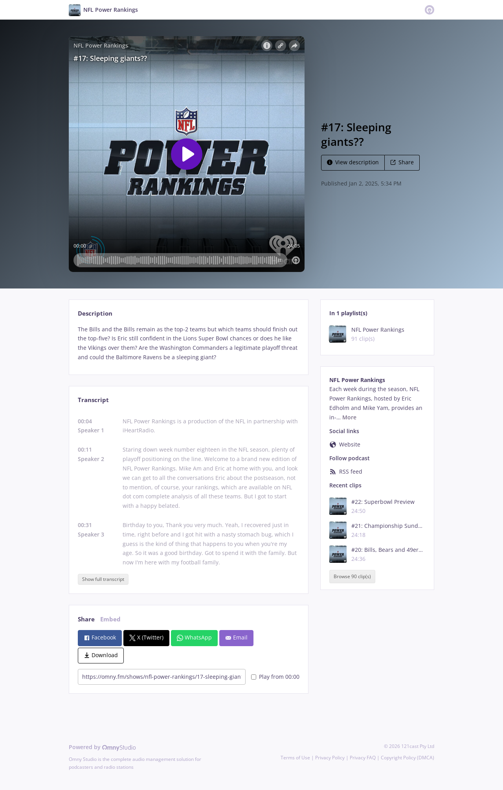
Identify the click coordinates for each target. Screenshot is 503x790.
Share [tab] (86, 619)
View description (353, 162)
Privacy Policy (330, 757)
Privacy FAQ (363, 757)
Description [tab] (95, 313)
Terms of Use (295, 757)
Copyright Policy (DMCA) (407, 757)
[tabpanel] (188, 343)
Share (402, 162)
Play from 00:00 (275, 676)
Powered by (102, 747)
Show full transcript (103, 579)
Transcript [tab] (93, 400)
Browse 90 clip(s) (352, 576)
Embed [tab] (110, 619)
